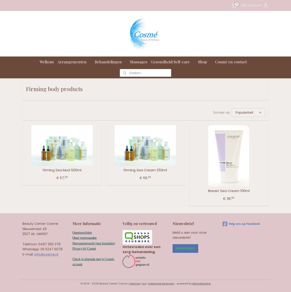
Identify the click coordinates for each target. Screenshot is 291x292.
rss (144, 283)
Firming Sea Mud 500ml (62, 170)
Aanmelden (185, 248)
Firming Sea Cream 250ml (145, 170)
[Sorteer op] (248, 112)
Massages (138, 61)
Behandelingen (110, 61)
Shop (204, 61)
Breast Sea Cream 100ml (229, 191)
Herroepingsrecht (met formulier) (94, 243)
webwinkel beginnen (161, 283)
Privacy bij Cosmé (84, 248)
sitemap (134, 283)
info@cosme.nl (46, 254)
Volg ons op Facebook (241, 224)
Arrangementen (74, 61)
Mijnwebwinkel (201, 283)
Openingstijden (82, 232)
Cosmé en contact (233, 61)
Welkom (47, 61)
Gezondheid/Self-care (172, 61)
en (95, 238)
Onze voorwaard (83, 238)
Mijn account (254, 5)
